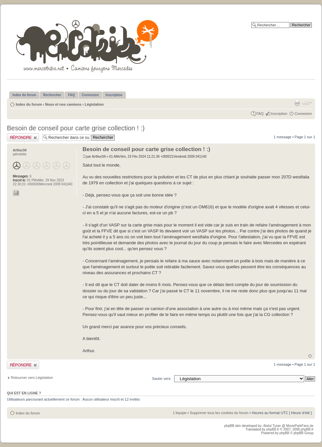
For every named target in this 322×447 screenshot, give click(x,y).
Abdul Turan (272, 426)
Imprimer (297, 103)
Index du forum (29, 104)
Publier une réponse (23, 137)
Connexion (303, 114)
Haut (310, 356)
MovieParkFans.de (299, 426)
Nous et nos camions (63, 104)
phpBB (284, 433)
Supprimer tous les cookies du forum (219, 413)
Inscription (279, 114)
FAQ (260, 114)
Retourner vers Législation (32, 378)
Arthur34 (99, 156)
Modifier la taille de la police (307, 103)
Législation (94, 104)
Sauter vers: (162, 379)
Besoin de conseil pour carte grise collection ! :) (76, 128)
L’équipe (180, 413)
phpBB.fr (272, 429)
